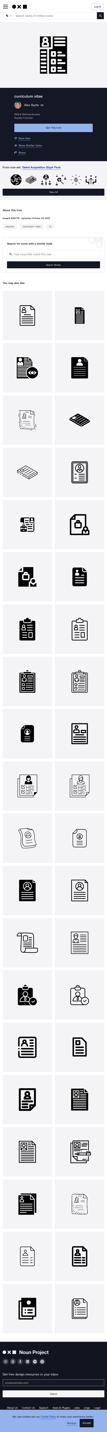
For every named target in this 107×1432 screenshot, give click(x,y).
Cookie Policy (48, 1416)
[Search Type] (8, 15)
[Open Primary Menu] (5, 7)
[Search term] (55, 15)
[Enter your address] (53, 1382)
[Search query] (53, 254)
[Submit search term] (100, 15)
